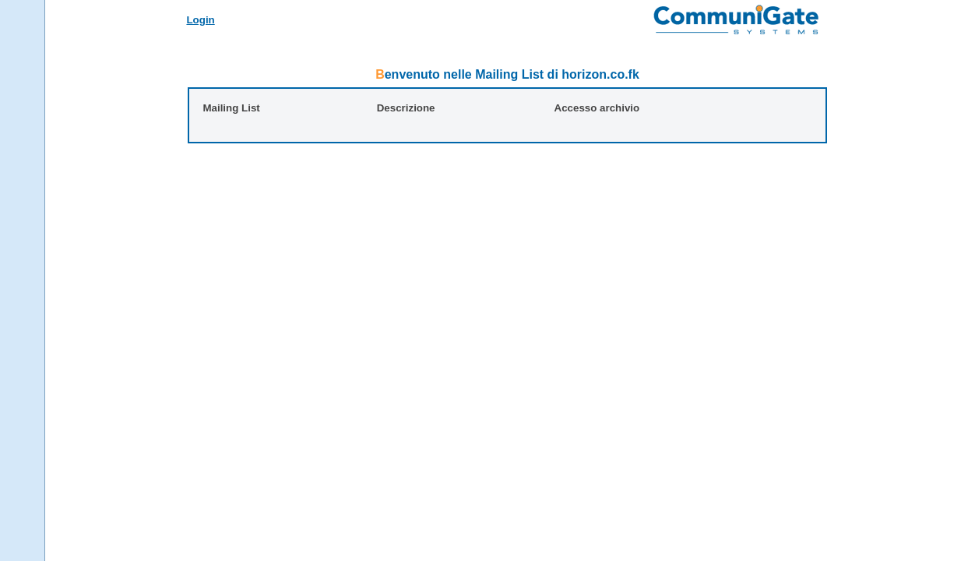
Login (200, 20)
